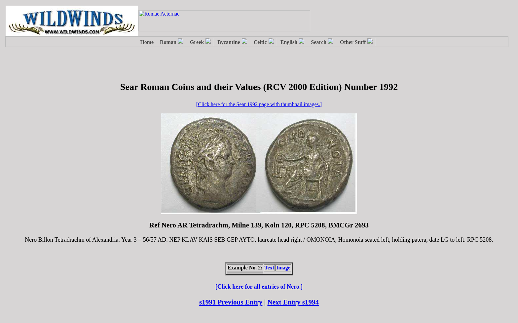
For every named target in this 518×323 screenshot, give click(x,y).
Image (283, 267)
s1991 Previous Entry (230, 302)
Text (270, 267)
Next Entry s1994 (293, 302)
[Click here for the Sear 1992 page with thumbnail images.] (259, 104)
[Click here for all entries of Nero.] (259, 286)
